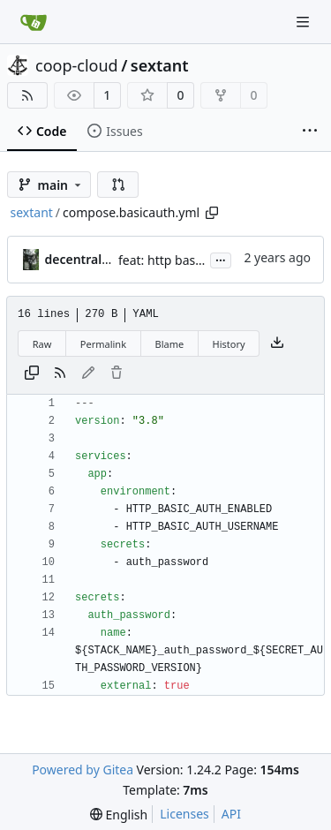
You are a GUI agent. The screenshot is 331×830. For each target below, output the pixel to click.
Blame (169, 344)
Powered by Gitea (82, 769)
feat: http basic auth (176, 260)
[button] (118, 184)
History (229, 344)
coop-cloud (76, 65)
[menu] (118, 814)
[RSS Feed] (27, 95)
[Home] (33, 22)
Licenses (184, 813)
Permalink (103, 344)
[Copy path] (212, 213)
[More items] (310, 131)
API (231, 813)
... (220, 259)
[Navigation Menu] (304, 21)
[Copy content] (32, 373)
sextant (160, 65)
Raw (42, 344)
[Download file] (277, 343)
